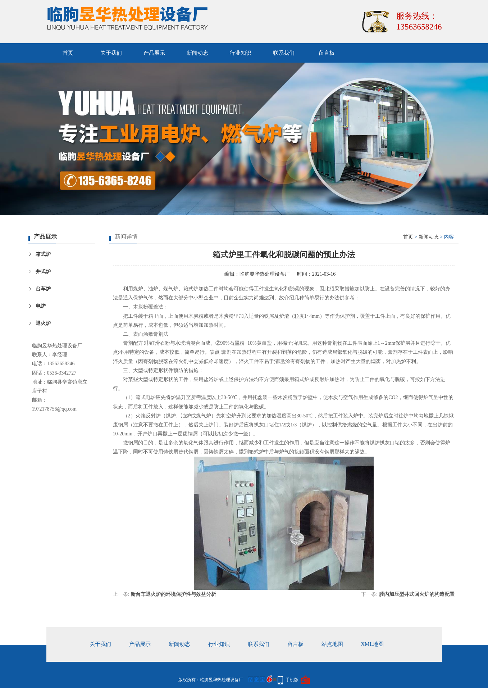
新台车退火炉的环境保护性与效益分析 (173, 594)
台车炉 (43, 288)
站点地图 (332, 644)
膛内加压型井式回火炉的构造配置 (417, 594)
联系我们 (284, 53)
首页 (68, 53)
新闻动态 (197, 53)
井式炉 (43, 271)
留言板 (327, 53)
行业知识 (240, 53)
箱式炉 (43, 254)
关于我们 (111, 53)
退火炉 (43, 323)
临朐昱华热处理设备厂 (265, 274)
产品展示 (154, 53)
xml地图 (372, 644)
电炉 (41, 306)
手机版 (292, 679)
